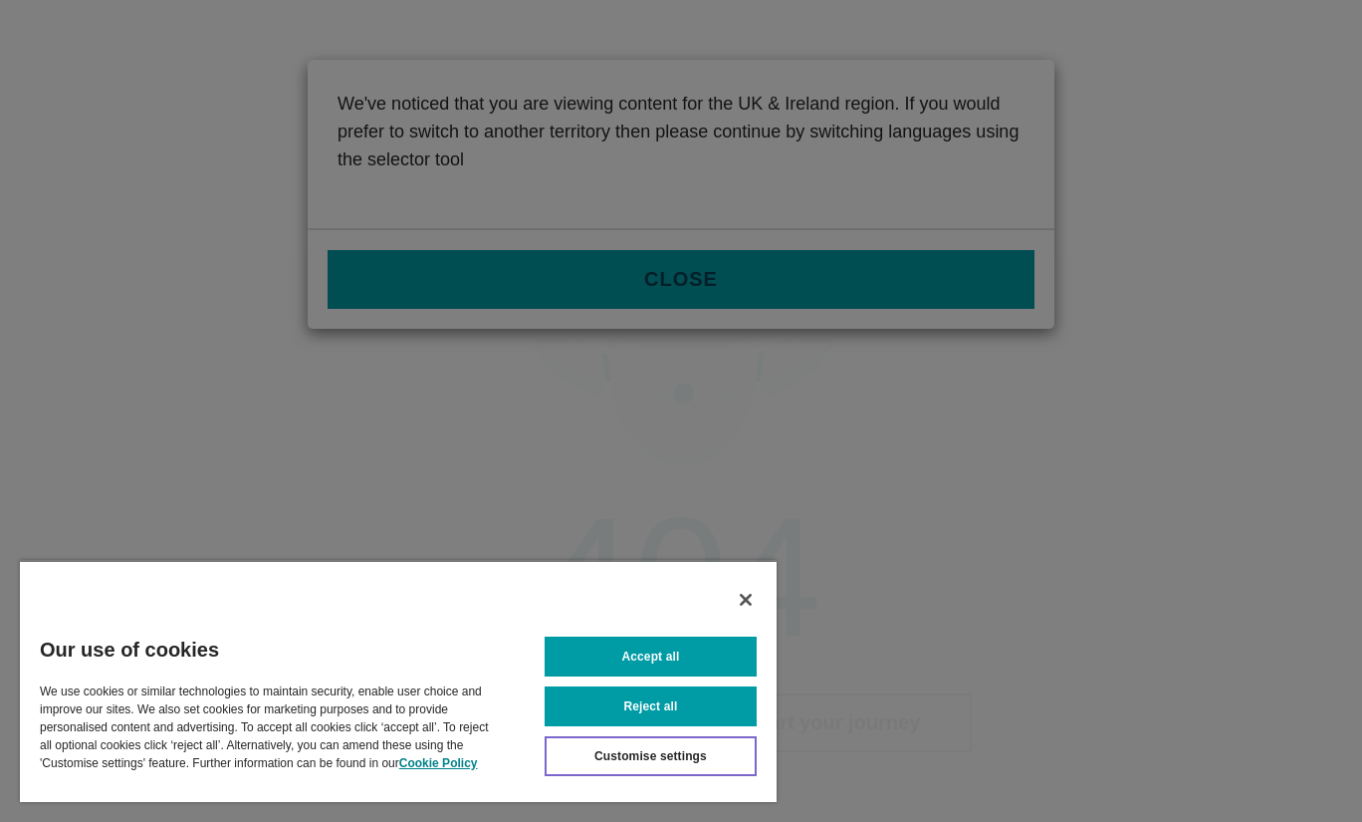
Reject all (651, 706)
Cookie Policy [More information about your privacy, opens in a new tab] (438, 763)
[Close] (746, 600)
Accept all (651, 657)
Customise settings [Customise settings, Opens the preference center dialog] (650, 756)
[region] (398, 681)
